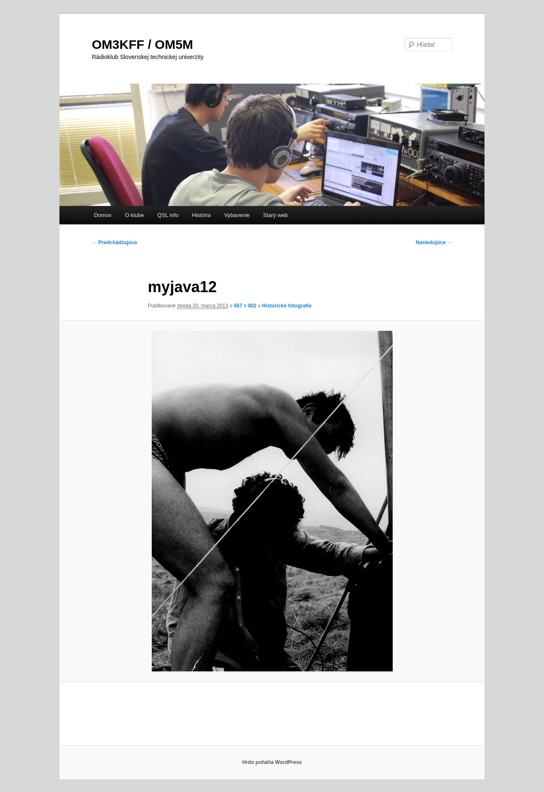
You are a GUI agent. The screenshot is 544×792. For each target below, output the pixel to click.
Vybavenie (236, 215)
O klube (134, 215)
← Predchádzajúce (114, 242)
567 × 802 (245, 306)
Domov (102, 215)
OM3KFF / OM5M (142, 44)
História (201, 215)
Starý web (275, 215)
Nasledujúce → (434, 242)
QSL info (167, 215)
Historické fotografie (287, 306)
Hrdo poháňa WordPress (272, 762)
